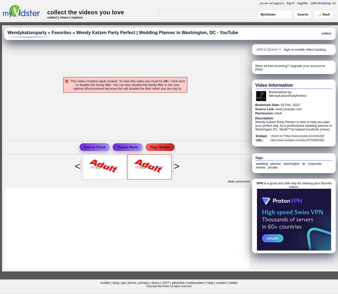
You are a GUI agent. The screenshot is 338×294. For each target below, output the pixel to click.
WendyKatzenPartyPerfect (287, 96)
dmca (155, 283)
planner (275, 164)
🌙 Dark (323, 14)
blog (115, 283)
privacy (144, 283)
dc (303, 164)
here (182, 81)
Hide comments (239, 181)
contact (221, 283)
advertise (178, 283)
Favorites (61, 32)
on (334, 3)
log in (291, 3)
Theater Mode (127, 147)
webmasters (196, 283)
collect (326, 33)
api (123, 283)
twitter (233, 283)
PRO (258, 69)
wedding (262, 164)
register (302, 3)
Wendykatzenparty (27, 32)
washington (291, 164)
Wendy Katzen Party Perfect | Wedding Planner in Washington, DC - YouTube (157, 32)
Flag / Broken (160, 147)
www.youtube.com (288, 109)
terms (132, 283)
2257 (165, 283)
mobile (105, 283)
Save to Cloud (95, 147)
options (78, 88)
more (325, 129)
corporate (314, 164)
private (272, 167)
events (260, 167)
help (210, 283)
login (287, 49)
